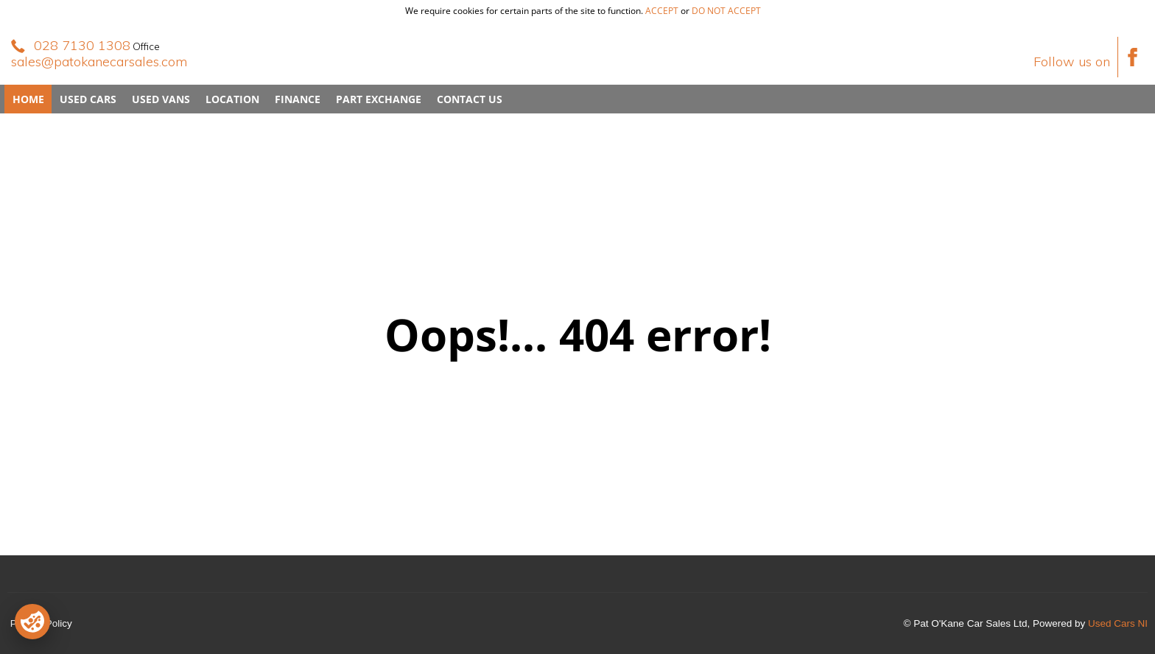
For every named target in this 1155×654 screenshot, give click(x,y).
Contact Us (469, 99)
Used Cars (88, 99)
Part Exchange (378, 99)
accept (661, 10)
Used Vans (161, 99)
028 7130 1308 (82, 45)
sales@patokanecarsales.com (99, 61)
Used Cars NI (1118, 623)
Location (232, 99)
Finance (297, 99)
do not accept (726, 10)
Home (28, 99)
